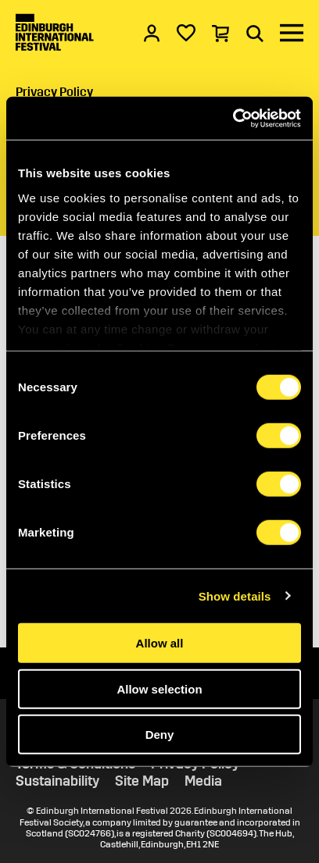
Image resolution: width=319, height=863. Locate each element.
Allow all (160, 643)
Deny (159, 734)
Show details (235, 595)
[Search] (255, 32)
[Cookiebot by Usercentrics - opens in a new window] (232, 118)
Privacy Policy (54, 91)
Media (203, 781)
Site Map (142, 781)
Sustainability (57, 781)
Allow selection (159, 688)
